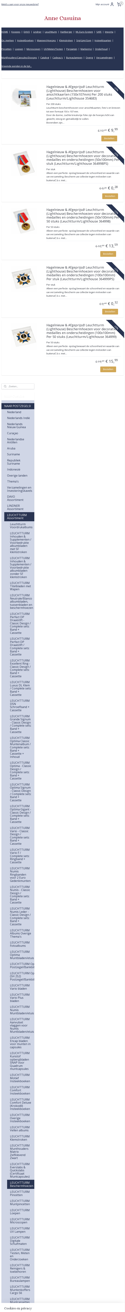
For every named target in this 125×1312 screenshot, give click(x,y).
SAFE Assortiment (19, 1041)
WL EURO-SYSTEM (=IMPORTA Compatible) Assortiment (15, 1071)
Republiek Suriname (13, 151)
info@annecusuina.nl (61, 1260)
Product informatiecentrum (100, 1284)
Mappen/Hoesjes (46, 40)
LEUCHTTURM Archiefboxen (20, 999)
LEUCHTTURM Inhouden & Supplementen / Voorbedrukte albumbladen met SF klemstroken (20, 232)
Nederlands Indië (18, 108)
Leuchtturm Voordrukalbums (21, 215)
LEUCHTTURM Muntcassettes (20, 990)
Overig (89, 57)
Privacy (89, 1288)
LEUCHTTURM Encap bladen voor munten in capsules (20, 732)
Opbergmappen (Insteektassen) (17, 1094)
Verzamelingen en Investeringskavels (19, 178)
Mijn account (105, 4)
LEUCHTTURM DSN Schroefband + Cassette (20, 395)
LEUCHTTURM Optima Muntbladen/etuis (22, 644)
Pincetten (6, 49)
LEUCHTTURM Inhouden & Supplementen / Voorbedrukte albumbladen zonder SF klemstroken (20, 257)
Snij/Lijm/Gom (83, 40)
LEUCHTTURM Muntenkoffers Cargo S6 (20, 979)
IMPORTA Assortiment (15, 1048)
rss (56, 1305)
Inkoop (89, 1280)
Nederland (14, 102)
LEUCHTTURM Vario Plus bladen (20, 687)
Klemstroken (66, 40)
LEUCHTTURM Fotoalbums (20, 633)
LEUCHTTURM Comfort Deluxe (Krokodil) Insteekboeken (20, 794)
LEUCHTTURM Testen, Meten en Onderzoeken (20, 944)
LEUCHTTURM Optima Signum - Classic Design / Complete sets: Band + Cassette (20, 482)
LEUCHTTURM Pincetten (20, 883)
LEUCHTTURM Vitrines (20, 1008)
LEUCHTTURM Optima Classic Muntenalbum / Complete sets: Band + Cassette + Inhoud (20, 436)
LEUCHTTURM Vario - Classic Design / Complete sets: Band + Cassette (20, 525)
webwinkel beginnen (70, 1305)
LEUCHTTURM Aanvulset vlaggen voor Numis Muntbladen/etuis (22, 715)
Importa (109, 31)
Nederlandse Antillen (15, 130)
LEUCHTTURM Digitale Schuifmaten (20, 930)
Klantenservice (93, 1256)
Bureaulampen (74, 57)
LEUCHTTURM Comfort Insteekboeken (20, 780)
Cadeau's (57, 57)
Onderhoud (101, 49)
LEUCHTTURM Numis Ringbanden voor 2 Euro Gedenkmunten (20, 564)
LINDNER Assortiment (15, 196)
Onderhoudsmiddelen (20, 1171)
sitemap (49, 1305)
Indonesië (13, 159)
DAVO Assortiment (15, 187)
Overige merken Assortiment (18, 1085)
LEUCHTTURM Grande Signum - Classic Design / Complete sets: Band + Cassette (20, 414)
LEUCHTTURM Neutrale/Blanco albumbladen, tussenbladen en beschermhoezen (21, 291)
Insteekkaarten (103, 40)
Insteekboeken (25, 40)
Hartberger (66, 31)
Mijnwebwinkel (101, 1305)
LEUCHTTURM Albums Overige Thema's (20, 623)
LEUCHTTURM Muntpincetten (20, 892)
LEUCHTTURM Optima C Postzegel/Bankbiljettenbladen (22, 655)
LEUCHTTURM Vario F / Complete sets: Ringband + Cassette (20, 545)
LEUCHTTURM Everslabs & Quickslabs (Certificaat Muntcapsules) (20, 860)
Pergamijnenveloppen (20, 1132)
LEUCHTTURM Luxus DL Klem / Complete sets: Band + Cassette (20, 378)
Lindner (37, 31)
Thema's (13, 171)
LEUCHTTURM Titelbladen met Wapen (20, 276)
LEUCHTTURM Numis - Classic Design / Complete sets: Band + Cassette (20, 584)
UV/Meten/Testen (53, 49)
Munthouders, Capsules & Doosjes (16, 1193)
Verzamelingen (104, 57)
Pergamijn (71, 49)
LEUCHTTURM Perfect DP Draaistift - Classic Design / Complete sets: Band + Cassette (20, 312)
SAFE (99, 31)
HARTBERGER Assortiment (16, 1057)
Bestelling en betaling (97, 1268)
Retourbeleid (92, 1272)
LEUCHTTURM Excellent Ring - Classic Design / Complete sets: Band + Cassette (20, 358)
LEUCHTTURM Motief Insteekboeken (20, 768)
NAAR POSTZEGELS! (17, 96)
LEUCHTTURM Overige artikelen (20, 1019)
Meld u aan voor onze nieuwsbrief (20, 4)
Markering (86, 49)
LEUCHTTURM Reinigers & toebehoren (20, 958)
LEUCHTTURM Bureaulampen (20, 968)
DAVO (27, 31)
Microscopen (33, 49)
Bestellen (109, 164)
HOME (4, 31)
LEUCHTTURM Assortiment (17, 206)
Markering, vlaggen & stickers (14, 1180)
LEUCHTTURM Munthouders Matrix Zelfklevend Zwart (20, 841)
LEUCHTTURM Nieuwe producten (20, 1031)
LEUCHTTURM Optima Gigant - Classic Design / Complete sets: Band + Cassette (20, 503)
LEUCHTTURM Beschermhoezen (21, 873)
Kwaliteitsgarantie (95, 1260)
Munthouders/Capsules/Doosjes (19, 57)
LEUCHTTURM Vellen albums (20, 818)
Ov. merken (7, 40)
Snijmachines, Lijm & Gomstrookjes (16, 1123)
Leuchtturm (51, 31)
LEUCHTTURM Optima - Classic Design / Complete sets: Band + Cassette (20, 460)
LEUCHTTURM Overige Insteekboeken (20, 808)
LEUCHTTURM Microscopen (20, 910)
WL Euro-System (84, 31)
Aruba (11, 138)
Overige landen (17, 165)
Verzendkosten (93, 1264)
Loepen (19, 49)
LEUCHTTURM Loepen (20, 901)
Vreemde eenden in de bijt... (16, 66)
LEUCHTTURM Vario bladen (20, 676)
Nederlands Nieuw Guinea (16, 115)
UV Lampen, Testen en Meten (18, 1163)
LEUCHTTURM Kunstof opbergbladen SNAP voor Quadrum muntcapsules (20, 750)
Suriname (13, 144)
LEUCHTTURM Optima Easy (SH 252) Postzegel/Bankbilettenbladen (22, 666)
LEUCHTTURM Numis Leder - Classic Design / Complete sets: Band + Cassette (20, 606)
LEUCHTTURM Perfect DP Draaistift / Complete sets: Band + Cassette (20, 336)
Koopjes (15, 31)
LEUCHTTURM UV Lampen (20, 919)
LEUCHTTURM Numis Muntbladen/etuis (22, 699)
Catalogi (44, 57)
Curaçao (12, 123)
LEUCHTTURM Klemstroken (20, 827)
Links (88, 1276)
